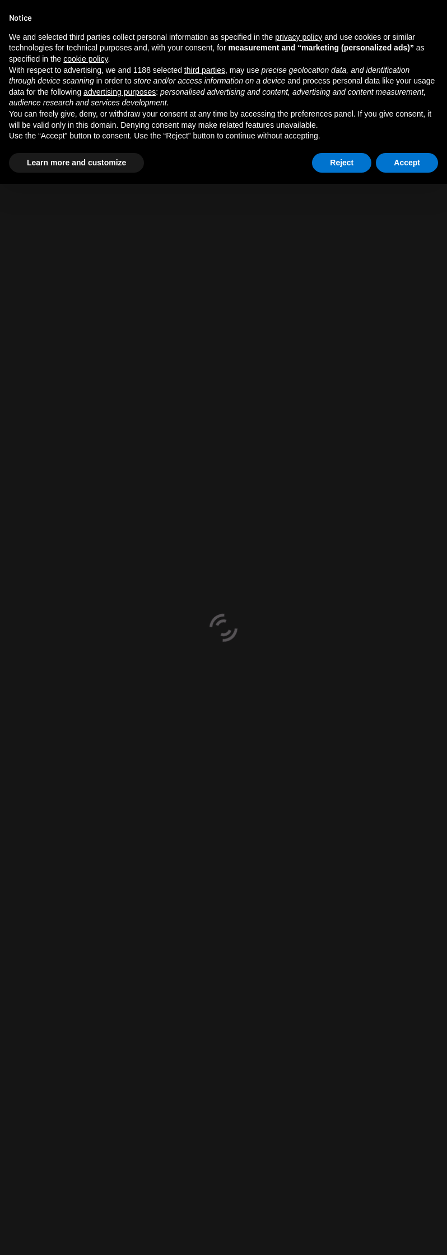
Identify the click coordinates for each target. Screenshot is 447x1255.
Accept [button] (407, 162)
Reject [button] (341, 162)
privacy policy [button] (298, 37)
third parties (204, 70)
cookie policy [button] (85, 58)
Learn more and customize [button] (76, 162)
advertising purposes (119, 91)
